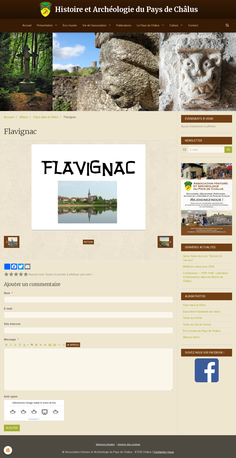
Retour (88, 242)
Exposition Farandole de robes (201, 311)
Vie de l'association (95, 25)
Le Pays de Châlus (148, 25)
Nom (7, 293)
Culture (174, 25)
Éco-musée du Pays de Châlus (202, 331)
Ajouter (12, 428)
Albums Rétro (191, 337)
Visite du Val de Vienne (197, 324)
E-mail (8, 308)
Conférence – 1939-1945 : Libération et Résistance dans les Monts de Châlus (205, 277)
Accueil (26, 25)
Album (23, 117)
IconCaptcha (33, 419)
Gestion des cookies (129, 444)
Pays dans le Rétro (45, 117)
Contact (193, 25)
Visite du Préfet (192, 318)
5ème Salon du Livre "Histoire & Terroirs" (202, 258)
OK (228, 149)
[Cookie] (8, 450)
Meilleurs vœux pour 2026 (198, 266)
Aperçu (73, 344)
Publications (123, 25)
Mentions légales (105, 444)
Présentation (45, 25)
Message (10, 339)
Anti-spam (11, 396)
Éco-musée (70, 25)
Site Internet (12, 324)
